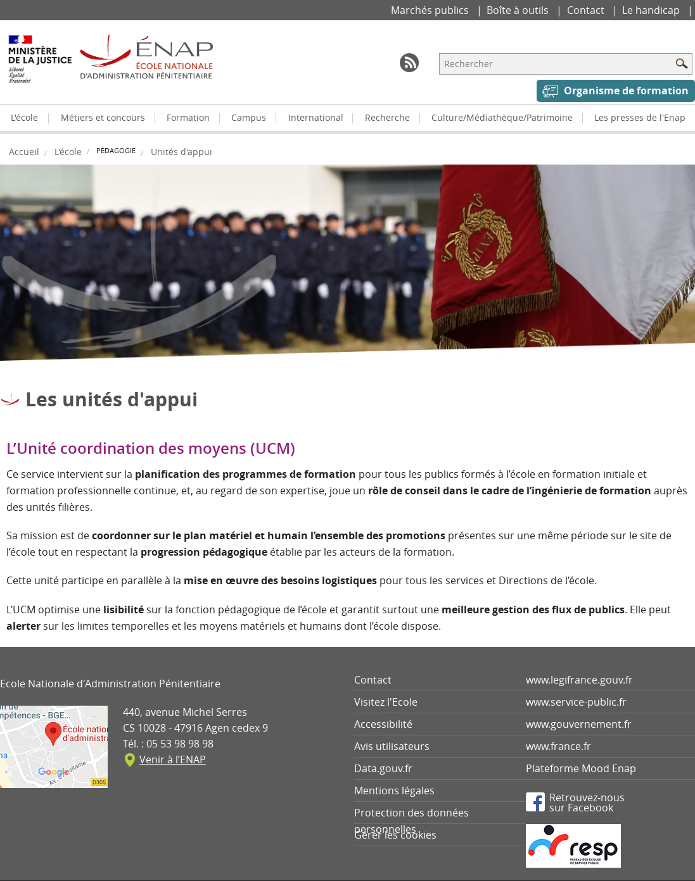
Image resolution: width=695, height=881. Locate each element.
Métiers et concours (103, 117)
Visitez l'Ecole (386, 702)
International (315, 117)
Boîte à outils (519, 10)
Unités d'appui (181, 152)
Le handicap (652, 10)
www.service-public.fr (576, 702)
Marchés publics (431, 10)
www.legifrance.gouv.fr (579, 680)
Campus (248, 117)
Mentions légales (394, 790)
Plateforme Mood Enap (581, 768)
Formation (188, 117)
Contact (587, 10)
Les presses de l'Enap (639, 117)
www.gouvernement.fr (579, 724)
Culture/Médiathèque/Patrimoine (502, 117)
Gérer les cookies (395, 835)
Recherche (387, 117)
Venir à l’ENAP (172, 759)
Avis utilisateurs (392, 746)
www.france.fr (558, 746)
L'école (24, 117)
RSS (409, 62)
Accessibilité (383, 724)
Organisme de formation (626, 90)
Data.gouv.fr (383, 768)
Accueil (24, 152)
